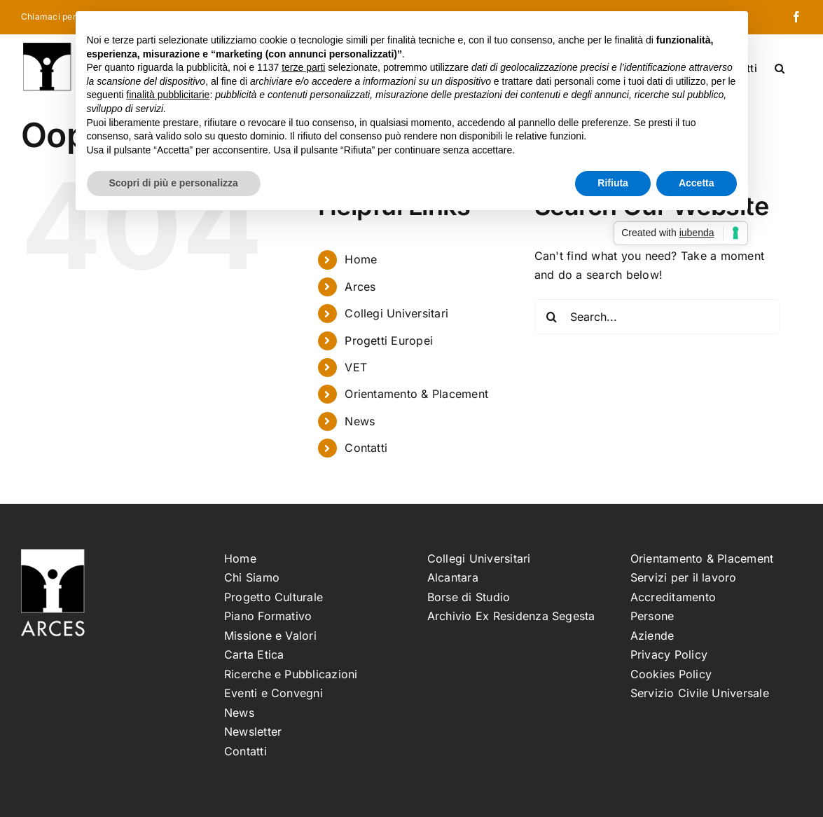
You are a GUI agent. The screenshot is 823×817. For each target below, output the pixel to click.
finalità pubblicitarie (167, 94)
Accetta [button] (696, 182)
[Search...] (657, 316)
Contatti (366, 448)
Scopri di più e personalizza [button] (173, 182)
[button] (779, 67)
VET (356, 367)
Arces (360, 287)
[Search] (551, 316)
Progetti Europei (389, 341)
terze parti (303, 67)
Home (361, 259)
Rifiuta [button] (612, 182)
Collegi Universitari (396, 313)
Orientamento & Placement (416, 394)
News (360, 421)
